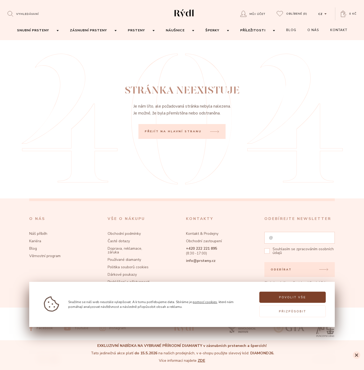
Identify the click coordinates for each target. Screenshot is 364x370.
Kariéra (35, 241)
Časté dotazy (119, 241)
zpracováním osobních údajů (303, 250)
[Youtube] (76, 328)
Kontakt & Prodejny (202, 233)
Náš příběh (38, 233)
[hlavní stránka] (184, 18)
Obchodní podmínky (124, 233)
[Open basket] (349, 14)
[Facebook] (41, 328)
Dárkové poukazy (122, 274)
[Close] (356, 355)
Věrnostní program (45, 255)
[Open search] (23, 13)
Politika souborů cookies (128, 267)
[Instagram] (113, 328)
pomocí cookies (205, 302)
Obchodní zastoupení (204, 241)
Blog (33, 248)
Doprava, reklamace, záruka (125, 250)
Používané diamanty (124, 259)
